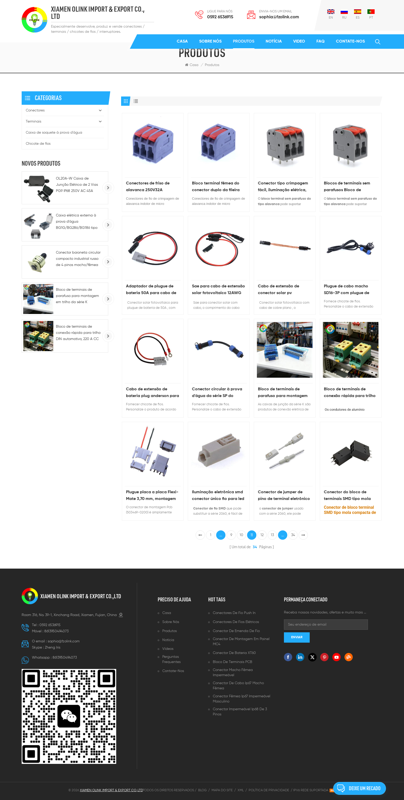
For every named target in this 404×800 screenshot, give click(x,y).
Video (299, 41)
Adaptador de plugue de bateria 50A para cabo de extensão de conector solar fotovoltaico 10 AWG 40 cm (152, 290)
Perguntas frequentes (171, 659)
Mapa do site (222, 790)
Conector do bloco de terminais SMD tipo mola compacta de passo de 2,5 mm (349, 496)
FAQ (320, 41)
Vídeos (167, 649)
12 (262, 535)
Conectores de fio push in (234, 613)
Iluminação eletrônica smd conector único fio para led (218, 495)
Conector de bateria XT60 (234, 653)
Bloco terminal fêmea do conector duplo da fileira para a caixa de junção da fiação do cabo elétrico (217, 187)
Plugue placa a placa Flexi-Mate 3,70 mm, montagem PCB (152, 496)
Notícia (274, 41)
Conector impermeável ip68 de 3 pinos (240, 711)
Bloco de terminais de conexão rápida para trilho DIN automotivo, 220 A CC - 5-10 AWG (350, 393)
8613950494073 (56, 631)
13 (272, 535)
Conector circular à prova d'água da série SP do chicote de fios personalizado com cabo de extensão (217, 393)
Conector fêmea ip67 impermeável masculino (241, 698)
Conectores (35, 110)
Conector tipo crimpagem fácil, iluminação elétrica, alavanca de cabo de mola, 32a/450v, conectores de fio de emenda (284, 187)
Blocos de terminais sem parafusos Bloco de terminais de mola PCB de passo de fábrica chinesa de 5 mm (348, 187)
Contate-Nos (350, 41)
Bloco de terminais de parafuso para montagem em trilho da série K (283, 393)
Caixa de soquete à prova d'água (54, 132)
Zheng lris (52, 647)
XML (241, 790)
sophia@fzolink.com (279, 17)
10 (241, 535)
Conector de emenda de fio (236, 631)
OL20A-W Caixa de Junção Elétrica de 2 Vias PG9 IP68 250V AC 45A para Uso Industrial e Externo (77, 185)
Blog (202, 790)
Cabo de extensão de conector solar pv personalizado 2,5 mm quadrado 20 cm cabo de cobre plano (282, 290)
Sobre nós (210, 41)
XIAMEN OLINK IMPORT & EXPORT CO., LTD (98, 13)
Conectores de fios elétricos (236, 622)
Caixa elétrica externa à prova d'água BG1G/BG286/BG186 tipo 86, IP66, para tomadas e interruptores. (76, 222)
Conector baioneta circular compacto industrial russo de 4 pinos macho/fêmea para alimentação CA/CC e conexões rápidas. (78, 259)
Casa (182, 41)
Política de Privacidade (269, 790)
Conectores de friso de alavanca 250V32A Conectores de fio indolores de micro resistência (152, 187)
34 (293, 535)
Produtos (243, 41)
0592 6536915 (220, 17)
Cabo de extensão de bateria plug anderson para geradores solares (152, 393)
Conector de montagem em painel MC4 (241, 641)
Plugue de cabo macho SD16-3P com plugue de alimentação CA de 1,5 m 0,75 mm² (348, 290)
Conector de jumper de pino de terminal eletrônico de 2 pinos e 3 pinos (284, 496)
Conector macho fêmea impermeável (233, 672)
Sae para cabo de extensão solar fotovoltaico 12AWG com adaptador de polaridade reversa (218, 290)
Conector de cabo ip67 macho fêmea (238, 685)
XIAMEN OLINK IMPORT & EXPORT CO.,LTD (80, 596)
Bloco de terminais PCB (232, 662)
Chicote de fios (38, 144)
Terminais (33, 121)
